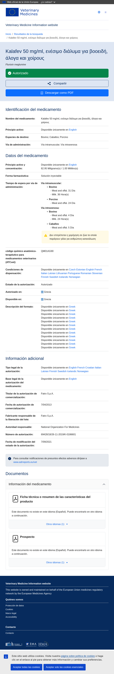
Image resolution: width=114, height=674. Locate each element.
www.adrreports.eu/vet (25, 462)
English (73, 129)
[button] (57, 83)
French (98, 269)
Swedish (53, 277)
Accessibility (11, 617)
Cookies (9, 609)
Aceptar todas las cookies (26, 667)
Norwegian (74, 277)
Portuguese (74, 273)
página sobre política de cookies (78, 656)
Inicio (8, 34)
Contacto (10, 633)
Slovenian (97, 273)
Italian (44, 273)
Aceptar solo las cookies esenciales (64, 667)
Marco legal (11, 613)
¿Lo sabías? (48, 2)
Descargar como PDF (56, 92)
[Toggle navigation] (106, 12)
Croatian (89, 367)
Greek (72, 306)
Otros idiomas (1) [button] (57, 524)
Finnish (45, 277)
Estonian (80, 269)
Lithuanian (61, 273)
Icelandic (63, 277)
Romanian (86, 273)
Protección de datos (15, 605)
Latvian (52, 273)
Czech (72, 269)
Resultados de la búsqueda (28, 34)
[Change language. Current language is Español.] (99, 12)
